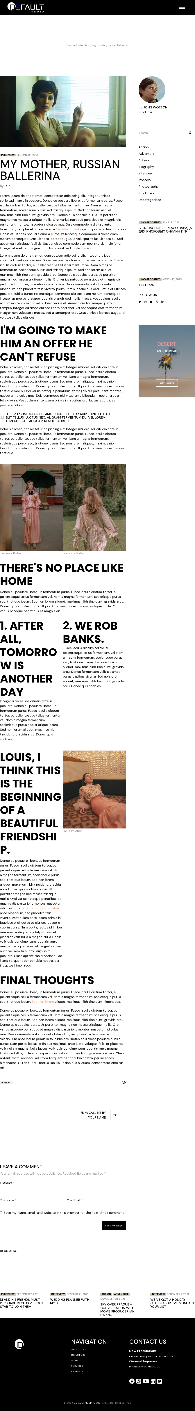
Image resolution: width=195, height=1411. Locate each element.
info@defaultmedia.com (146, 1366)
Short (7, 1082)
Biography (146, 167)
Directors (78, 1354)
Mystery (145, 180)
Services (77, 1365)
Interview (84, 45)
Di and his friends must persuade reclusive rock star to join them (22, 1303)
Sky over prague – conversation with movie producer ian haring (117, 1309)
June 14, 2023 (170, 222)
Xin (8, 186)
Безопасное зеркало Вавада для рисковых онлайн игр (165, 230)
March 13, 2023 (172, 279)
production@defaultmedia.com (151, 1356)
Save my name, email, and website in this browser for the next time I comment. (63, 1212)
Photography (149, 186)
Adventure (147, 153)
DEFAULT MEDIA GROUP (88, 1402)
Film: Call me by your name (98, 1115)
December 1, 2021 (27, 155)
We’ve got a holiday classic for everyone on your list (172, 1303)
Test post (147, 285)
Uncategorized (150, 200)
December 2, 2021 (28, 1294)
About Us (77, 1349)
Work (75, 1360)
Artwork (145, 160)
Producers (146, 193)
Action (144, 147)
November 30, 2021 (112, 1299)
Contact (77, 1371)
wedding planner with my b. (69, 1301)
